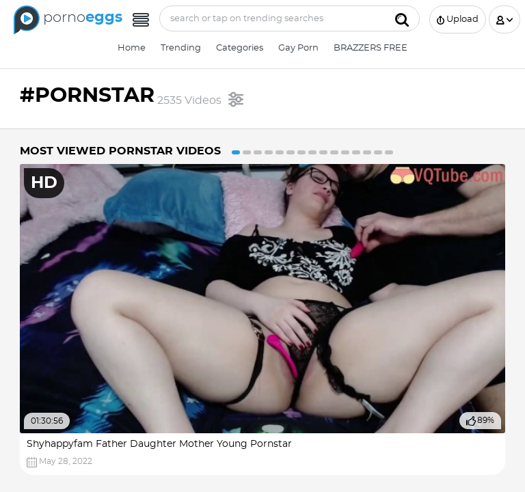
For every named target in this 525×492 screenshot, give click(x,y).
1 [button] (236, 152)
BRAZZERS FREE (370, 48)
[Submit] (402, 18)
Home (132, 48)
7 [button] (301, 152)
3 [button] (258, 152)
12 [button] (356, 152)
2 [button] (247, 152)
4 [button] (269, 152)
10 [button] (334, 152)
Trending (181, 48)
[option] (262, 319)
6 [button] (290, 152)
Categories (239, 48)
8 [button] (312, 152)
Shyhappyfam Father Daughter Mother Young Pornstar (159, 444)
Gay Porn (298, 48)
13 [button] (367, 152)
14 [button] (378, 152)
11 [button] (345, 152)
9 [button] (323, 152)
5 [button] (279, 152)
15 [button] (389, 152)
